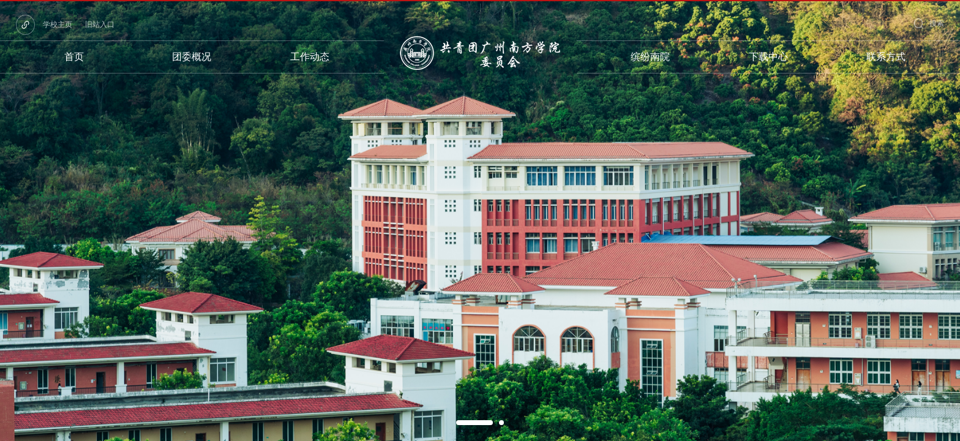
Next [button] (954, 220)
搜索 (936, 23)
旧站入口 (99, 24)
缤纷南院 (650, 56)
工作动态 (309, 56)
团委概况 (191, 56)
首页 (74, 56)
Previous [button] (6, 220)
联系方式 (886, 56)
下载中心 (768, 56)
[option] (480, 220)
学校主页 (57, 24)
